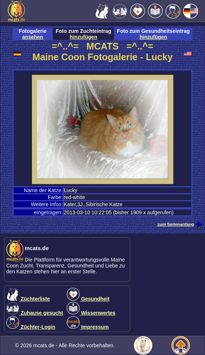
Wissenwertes (91, 313)
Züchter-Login (30, 327)
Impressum (88, 327)
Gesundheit (88, 299)
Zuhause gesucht (34, 313)
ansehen (32, 37)
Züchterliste (28, 299)
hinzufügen (83, 37)
